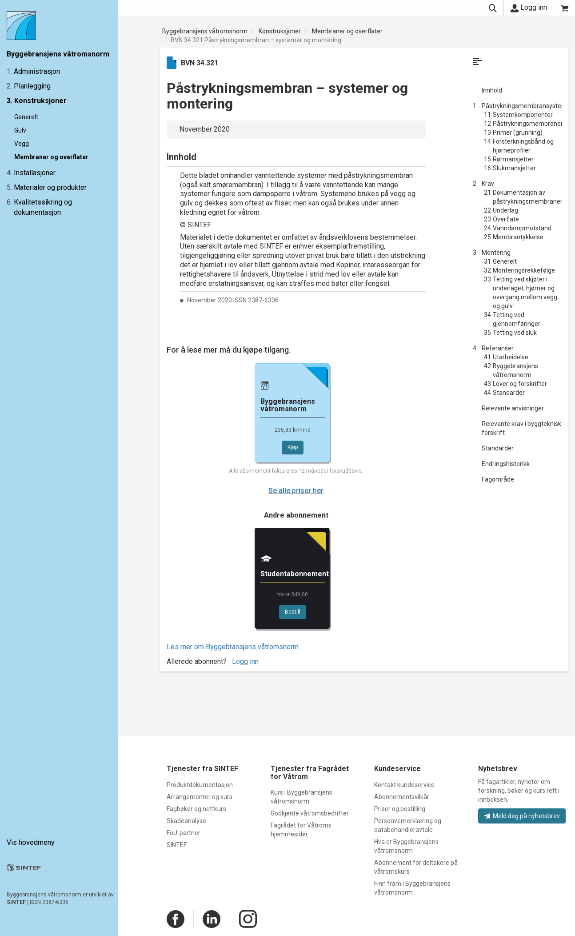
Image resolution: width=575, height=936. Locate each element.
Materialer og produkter (50, 187)
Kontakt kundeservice (404, 784)
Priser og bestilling (399, 808)
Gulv (20, 130)
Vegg (21, 143)
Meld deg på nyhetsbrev (522, 816)
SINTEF (16, 902)
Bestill (292, 612)
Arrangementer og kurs (199, 796)
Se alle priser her (295, 490)
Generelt (26, 117)
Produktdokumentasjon (200, 784)
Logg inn (529, 7)
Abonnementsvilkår (401, 796)
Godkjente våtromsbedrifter (310, 813)
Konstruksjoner (40, 100)
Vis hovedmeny (31, 842)
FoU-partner (183, 832)
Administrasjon (37, 71)
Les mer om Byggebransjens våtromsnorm (233, 647)
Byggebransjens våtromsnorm (205, 31)
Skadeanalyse (186, 820)
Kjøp (293, 447)
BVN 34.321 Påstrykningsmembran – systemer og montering (256, 40)
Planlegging (32, 86)
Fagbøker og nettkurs (196, 808)
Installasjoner (35, 173)
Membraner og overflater (51, 157)
